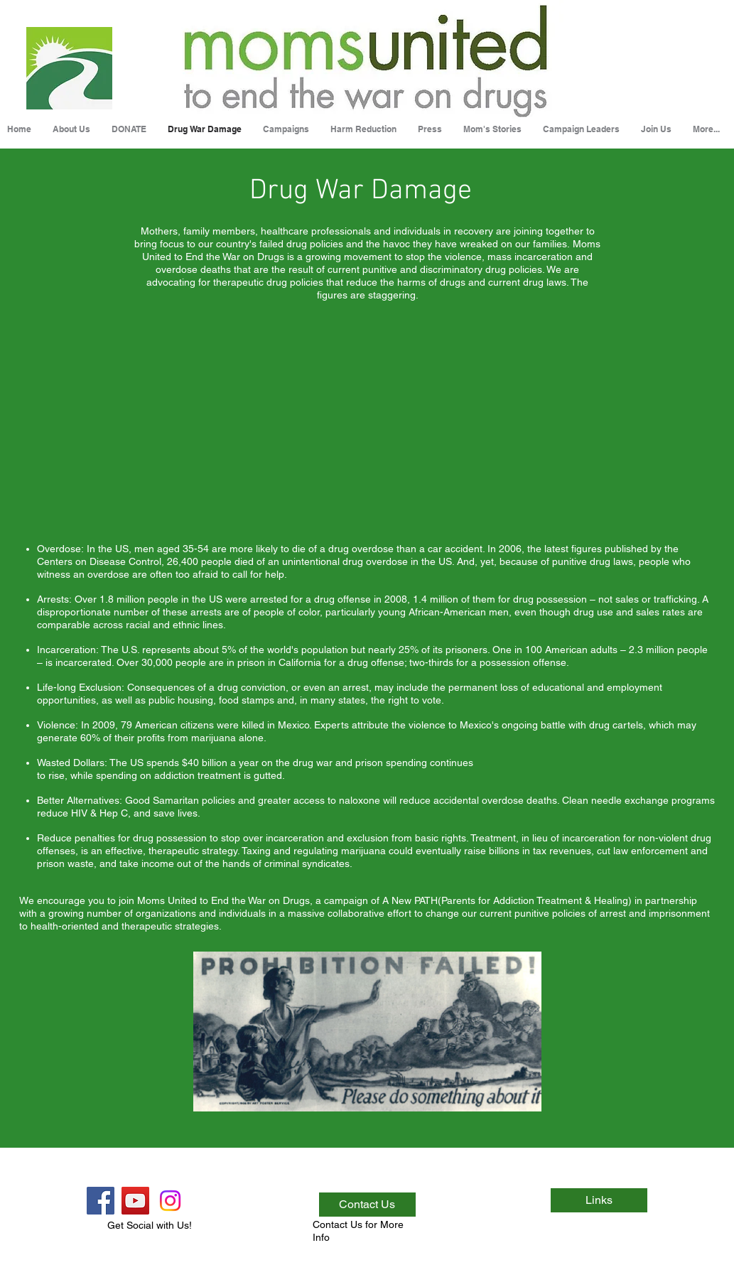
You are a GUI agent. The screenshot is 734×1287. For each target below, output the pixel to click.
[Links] (599, 1200)
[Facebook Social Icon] (100, 1201)
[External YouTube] (364, 422)
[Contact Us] (367, 1204)
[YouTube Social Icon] (135, 1201)
